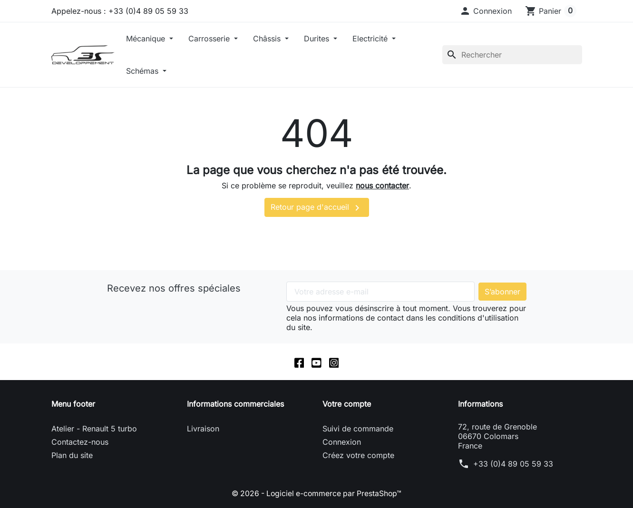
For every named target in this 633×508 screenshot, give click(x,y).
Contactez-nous (79, 442)
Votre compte (346, 404)
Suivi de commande (357, 429)
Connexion (341, 442)
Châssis (268, 38)
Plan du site (72, 455)
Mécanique (146, 38)
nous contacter (382, 185)
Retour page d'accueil (317, 208)
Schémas (143, 71)
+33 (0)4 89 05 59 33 (513, 464)
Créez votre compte (358, 455)
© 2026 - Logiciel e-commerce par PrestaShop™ (316, 493)
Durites (317, 38)
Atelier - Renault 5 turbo (94, 429)
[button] (485, 11)
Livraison (203, 429)
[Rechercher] (512, 54)
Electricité (371, 38)
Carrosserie (210, 38)
